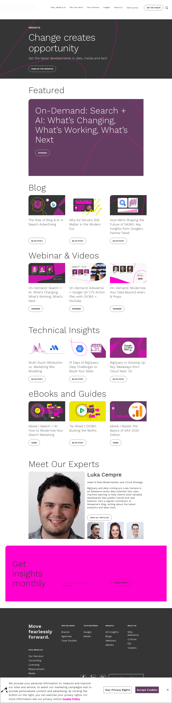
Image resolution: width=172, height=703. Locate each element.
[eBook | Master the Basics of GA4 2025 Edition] (128, 411)
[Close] (168, 690)
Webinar (42, 153)
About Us (118, 7)
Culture (132, 639)
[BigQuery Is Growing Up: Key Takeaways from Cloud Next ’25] (128, 348)
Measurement (36, 669)
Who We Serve (76, 7)
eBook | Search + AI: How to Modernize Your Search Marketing (45, 430)
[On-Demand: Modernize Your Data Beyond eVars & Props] (128, 273)
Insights (106, 7)
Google (87, 632)
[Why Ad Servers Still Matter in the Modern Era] (87, 205)
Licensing (33, 664)
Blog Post (37, 241)
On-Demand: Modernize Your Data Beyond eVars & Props (128, 292)
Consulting (34, 660)
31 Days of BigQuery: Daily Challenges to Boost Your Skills (84, 367)
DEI (129, 643)
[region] (86, 690)
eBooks (109, 644)
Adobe (87, 636)
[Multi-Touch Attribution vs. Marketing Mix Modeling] (46, 348)
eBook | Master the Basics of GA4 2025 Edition (124, 430)
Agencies (66, 636)
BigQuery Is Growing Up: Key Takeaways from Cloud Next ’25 (128, 367)
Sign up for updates (42, 69)
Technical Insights (64, 330)
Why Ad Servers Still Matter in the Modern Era (85, 224)
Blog (37, 187)
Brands (65, 632)
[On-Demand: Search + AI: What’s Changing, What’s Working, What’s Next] (46, 273)
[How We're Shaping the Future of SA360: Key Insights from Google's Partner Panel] (128, 205)
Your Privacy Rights (117, 689)
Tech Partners (93, 7)
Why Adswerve (133, 633)
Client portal (132, 8)
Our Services (35, 656)
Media (31, 673)
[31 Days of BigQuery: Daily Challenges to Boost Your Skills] (87, 348)
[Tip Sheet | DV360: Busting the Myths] (87, 411)
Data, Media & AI (58, 7)
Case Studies (69, 640)
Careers (132, 647)
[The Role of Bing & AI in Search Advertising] (46, 205)
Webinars (110, 640)
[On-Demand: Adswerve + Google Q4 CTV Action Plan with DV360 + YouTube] (87, 273)
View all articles (99, 517)
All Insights (112, 632)
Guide (34, 443)
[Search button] (166, 7)
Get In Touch (153, 8)
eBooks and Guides (67, 394)
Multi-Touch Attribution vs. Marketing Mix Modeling (45, 367)
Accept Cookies (147, 689)
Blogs (108, 636)
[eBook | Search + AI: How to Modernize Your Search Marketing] (46, 411)
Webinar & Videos (63, 255)
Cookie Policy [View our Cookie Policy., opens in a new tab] (71, 699)
